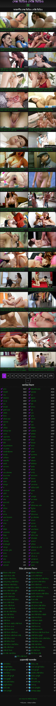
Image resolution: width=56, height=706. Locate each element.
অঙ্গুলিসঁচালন (7, 446)
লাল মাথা (6, 467)
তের (32, 413)
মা (3, 487)
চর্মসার (33, 470)
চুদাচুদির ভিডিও (7, 685)
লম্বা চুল (5, 547)
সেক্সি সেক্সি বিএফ (8, 647)
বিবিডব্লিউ (34, 538)
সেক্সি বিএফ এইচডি (36, 620)
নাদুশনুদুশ (33, 532)
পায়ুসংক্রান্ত (6, 437)
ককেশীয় (5, 479)
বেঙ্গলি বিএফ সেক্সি (36, 603)
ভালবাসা (33, 550)
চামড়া (32, 440)
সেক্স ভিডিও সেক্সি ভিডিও (28, 1)
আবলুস (5, 485)
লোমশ (33, 452)
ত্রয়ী (4, 425)
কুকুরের (33, 398)
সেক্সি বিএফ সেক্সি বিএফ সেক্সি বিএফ (13, 635)
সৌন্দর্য (33, 419)
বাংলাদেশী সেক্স (35, 682)
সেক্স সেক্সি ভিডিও (8, 614)
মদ (4, 526)
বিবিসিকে (33, 464)
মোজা (33, 565)
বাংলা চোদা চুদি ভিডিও (37, 667)
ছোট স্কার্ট (6, 565)
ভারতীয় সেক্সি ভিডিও (37, 673)
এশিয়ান (5, 428)
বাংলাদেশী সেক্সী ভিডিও (38, 591)
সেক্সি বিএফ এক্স (36, 623)
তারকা (33, 490)
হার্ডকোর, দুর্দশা (7, 550)
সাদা (4, 404)
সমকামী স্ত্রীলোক (7, 452)
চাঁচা (32, 404)
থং (32, 493)
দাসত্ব (4, 523)
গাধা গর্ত (5, 520)
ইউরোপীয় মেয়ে (35, 389)
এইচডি (5, 413)
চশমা (4, 499)
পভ (4, 470)
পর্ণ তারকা (6, 449)
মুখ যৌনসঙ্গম (35, 517)
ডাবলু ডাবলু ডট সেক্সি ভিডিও (40, 579)
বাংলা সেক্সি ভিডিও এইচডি (11, 588)
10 (40, 376)
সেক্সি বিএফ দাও (36, 626)
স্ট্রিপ (32, 422)
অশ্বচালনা (6, 398)
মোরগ (5, 482)
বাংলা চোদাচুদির (35, 688)
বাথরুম (5, 556)
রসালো (33, 520)
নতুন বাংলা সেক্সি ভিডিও (38, 582)
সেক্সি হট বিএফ (7, 650)
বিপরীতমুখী (6, 544)
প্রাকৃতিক (33, 431)
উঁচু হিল (33, 508)
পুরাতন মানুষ (34, 562)
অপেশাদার (34, 455)
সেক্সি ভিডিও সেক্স (36, 641)
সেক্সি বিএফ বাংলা (8, 629)
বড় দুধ (5, 401)
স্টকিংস (33, 428)
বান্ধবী (5, 464)
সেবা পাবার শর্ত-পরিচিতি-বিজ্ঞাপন (28, 699)
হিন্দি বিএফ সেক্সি (36, 653)
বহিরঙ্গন (33, 461)
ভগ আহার (34, 499)
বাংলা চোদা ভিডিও (8, 682)
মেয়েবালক (6, 532)
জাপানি (5, 455)
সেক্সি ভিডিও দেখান (9, 638)
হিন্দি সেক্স (34, 679)
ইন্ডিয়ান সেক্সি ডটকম (9, 573)
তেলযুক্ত (33, 496)
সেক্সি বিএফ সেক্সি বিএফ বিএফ (40, 632)
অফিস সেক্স (34, 535)
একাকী (33, 458)
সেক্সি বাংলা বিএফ (36, 617)
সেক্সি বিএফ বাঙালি (37, 629)
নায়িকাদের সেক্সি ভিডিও (10, 585)
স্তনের (5, 553)
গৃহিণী (4, 493)
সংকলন (33, 437)
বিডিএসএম (34, 514)
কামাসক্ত (5, 422)
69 (4, 505)
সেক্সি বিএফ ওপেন (8, 626)
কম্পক (5, 514)
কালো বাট (6, 502)
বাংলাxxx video (35, 691)
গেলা (32, 502)
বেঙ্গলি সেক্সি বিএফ (9, 606)
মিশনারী (5, 407)
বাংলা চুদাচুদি (7, 679)
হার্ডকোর (33, 392)
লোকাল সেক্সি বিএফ (9, 608)
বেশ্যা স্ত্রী (33, 482)
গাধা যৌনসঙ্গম (7, 473)
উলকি (33, 467)
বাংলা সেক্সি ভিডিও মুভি (10, 591)
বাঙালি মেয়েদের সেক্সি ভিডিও (40, 594)
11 (45, 376)
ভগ (32, 395)
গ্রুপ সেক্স (6, 496)
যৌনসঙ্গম (6, 541)
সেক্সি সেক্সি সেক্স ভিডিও (38, 647)
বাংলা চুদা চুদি (35, 670)
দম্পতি (33, 473)
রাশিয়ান (33, 544)
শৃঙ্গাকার (33, 434)
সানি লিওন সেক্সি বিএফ (38, 608)
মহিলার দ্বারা (6, 419)
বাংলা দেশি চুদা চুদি (8, 676)
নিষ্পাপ (33, 407)
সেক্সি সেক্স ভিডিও (36, 644)
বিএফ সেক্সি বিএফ (8, 603)
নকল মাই (33, 526)
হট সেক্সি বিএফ (35, 650)
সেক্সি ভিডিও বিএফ (9, 641)
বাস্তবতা (33, 511)
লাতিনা (5, 508)
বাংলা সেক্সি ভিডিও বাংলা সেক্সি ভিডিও (41, 588)
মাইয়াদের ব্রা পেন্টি (36, 547)
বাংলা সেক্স (6, 688)
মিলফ (5, 416)
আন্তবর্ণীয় (6, 461)
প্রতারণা (33, 541)
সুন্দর (32, 416)
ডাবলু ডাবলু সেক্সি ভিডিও (11, 582)
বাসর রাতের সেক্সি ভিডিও (11, 600)
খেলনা (5, 434)
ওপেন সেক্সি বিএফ (36, 576)
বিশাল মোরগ (7, 440)
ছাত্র (4, 511)
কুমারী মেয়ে (6, 410)
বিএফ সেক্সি (34, 600)
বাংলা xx (33, 685)
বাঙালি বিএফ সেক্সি (9, 594)
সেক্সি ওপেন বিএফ (8, 617)
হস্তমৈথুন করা (7, 431)
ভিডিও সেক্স (34, 664)
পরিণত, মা (34, 556)
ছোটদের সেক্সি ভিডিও (9, 579)
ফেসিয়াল (6, 458)
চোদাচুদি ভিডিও (7, 667)
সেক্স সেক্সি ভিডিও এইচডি (38, 614)
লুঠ (32, 410)
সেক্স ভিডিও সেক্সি (36, 611)
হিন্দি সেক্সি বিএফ (22, 656)
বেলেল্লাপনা (34, 559)
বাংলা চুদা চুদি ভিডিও (9, 670)
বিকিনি (5, 529)
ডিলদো (33, 479)
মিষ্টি (4, 443)
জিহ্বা (5, 535)
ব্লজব (4, 389)
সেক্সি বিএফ (6, 620)
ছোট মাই (33, 401)
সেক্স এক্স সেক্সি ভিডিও (10, 611)
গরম (32, 425)
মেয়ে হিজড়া (34, 529)
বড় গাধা (5, 538)
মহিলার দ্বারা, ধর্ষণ (36, 505)
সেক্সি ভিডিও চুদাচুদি (37, 635)
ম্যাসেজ (33, 523)
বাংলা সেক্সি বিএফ (36, 585)
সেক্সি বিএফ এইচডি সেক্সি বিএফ (12, 623)
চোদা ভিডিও (6, 664)
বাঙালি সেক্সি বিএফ (9, 597)
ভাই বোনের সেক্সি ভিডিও (38, 606)
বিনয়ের (33, 443)
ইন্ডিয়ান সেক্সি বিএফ (37, 573)
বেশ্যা (32, 449)
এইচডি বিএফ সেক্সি (9, 576)
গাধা (4, 395)
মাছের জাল (6, 562)
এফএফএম (34, 485)
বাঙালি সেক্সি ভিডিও (37, 597)
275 (51, 376)
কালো (32, 446)
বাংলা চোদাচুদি (7, 691)
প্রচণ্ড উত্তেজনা (7, 517)
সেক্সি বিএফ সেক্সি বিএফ (10, 632)
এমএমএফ (6, 490)
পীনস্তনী (5, 392)
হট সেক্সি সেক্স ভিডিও (9, 653)
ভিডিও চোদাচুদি (35, 676)
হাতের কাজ (6, 476)
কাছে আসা (34, 476)
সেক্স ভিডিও (6, 673)
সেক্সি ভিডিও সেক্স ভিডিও (10, 644)
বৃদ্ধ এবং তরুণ (35, 553)
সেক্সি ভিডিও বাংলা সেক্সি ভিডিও (40, 638)
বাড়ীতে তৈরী (35, 487)
